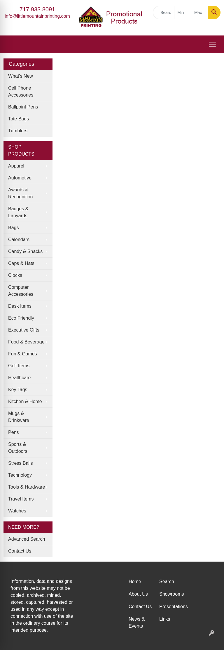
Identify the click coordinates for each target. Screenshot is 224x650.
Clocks (15, 275)
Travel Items (21, 498)
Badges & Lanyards (18, 212)
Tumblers (17, 130)
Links (164, 619)
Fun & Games (22, 353)
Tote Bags (18, 118)
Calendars (18, 239)
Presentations (171, 606)
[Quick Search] (163, 12)
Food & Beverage (26, 341)
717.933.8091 (37, 9)
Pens (13, 432)
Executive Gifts (23, 329)
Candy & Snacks (25, 251)
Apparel (16, 165)
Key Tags (17, 389)
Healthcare (19, 377)
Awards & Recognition (20, 193)
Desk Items (20, 306)
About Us (138, 594)
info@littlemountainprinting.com (37, 16)
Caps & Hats (21, 263)
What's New (20, 76)
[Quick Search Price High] (199, 12)
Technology (20, 475)
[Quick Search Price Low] (182, 12)
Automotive (20, 177)
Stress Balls (20, 463)
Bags (13, 227)
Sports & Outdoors (17, 448)
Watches (17, 510)
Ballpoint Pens (23, 106)
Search (166, 581)
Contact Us (19, 551)
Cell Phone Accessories (20, 91)
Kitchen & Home (25, 401)
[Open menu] (212, 44)
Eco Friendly (21, 318)
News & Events (137, 622)
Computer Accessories (20, 291)
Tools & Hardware (26, 487)
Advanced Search (26, 539)
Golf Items (18, 365)
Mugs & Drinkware (18, 417)
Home (135, 581)
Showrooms (171, 594)
